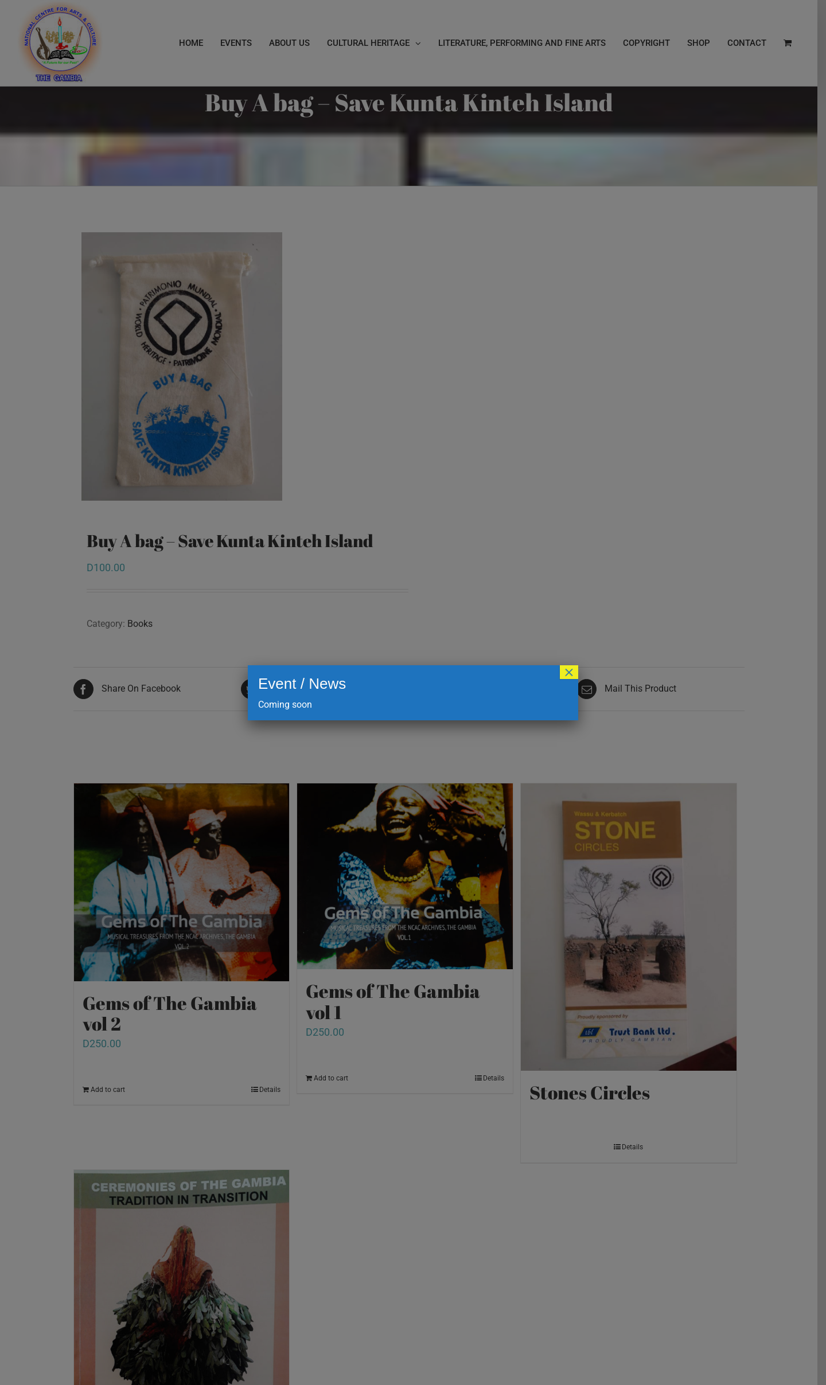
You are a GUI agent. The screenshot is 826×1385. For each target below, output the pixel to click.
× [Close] (569, 672)
